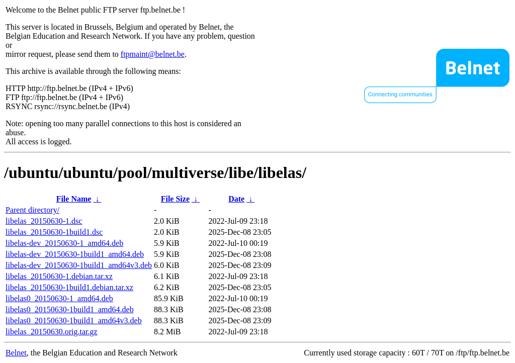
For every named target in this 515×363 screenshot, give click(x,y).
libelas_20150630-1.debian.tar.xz (59, 276)
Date (236, 199)
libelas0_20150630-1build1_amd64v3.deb (74, 320)
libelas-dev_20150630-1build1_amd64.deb (75, 254)
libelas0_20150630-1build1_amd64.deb (70, 309)
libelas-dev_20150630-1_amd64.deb (64, 243)
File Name (74, 199)
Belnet (16, 352)
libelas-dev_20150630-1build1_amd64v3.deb (79, 265)
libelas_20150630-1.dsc (44, 221)
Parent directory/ (32, 210)
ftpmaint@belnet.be (153, 54)
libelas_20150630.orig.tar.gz (52, 331)
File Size (175, 199)
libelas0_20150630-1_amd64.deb (59, 298)
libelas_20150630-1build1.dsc (54, 232)
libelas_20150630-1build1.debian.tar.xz (69, 287)
